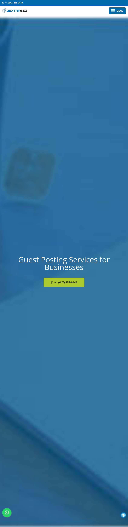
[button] (123, 515)
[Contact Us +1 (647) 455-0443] (12, 3)
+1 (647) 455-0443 (64, 282)
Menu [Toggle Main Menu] (117, 10)
